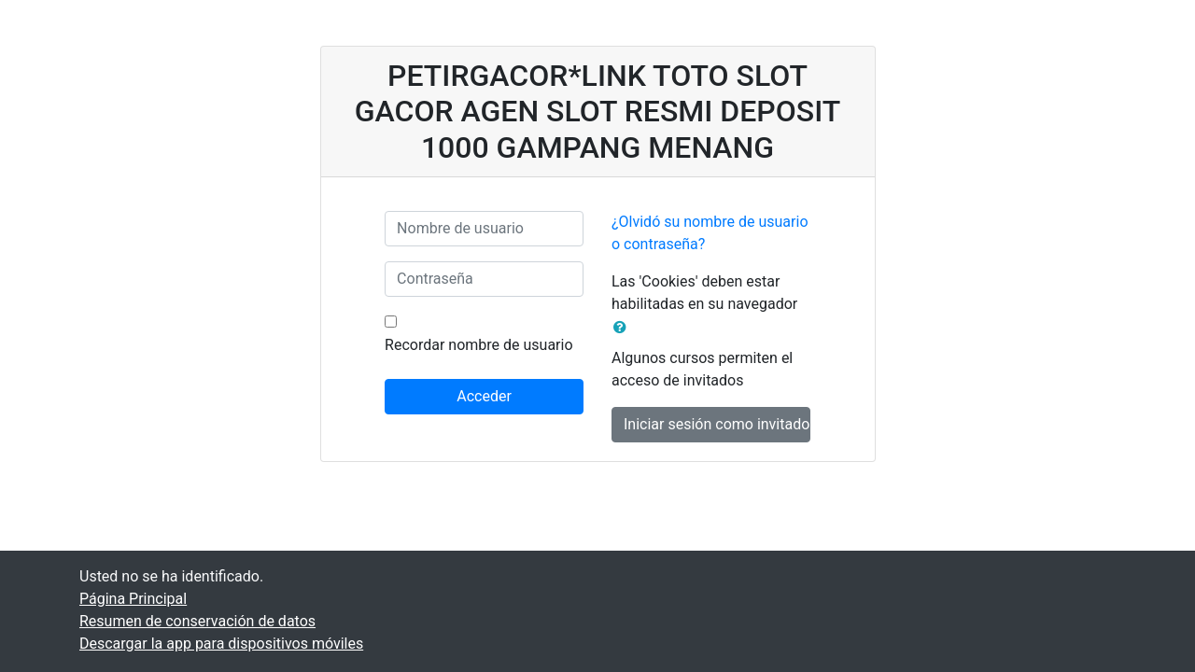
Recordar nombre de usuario (478, 345)
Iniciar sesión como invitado (716, 424)
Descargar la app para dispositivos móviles (221, 643)
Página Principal (133, 599)
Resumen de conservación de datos (197, 621)
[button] (624, 327)
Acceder (484, 396)
